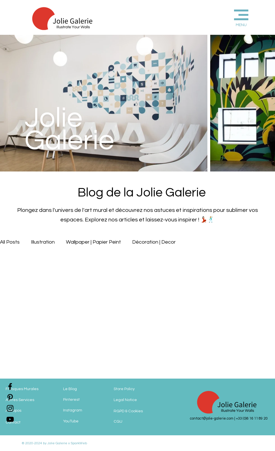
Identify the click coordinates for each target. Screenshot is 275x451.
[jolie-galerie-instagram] (10, 408)
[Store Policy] (134, 389)
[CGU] (130, 421)
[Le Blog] (85, 389)
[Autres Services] (28, 400)
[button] (232, 17)
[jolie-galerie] (10, 419)
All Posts (10, 242)
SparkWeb (78, 443)
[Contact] (28, 422)
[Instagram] (85, 410)
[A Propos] (28, 410)
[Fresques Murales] (28, 389)
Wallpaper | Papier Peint (93, 242)
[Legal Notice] (137, 400)
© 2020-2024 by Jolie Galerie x (46, 443)
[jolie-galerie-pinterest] (10, 397)
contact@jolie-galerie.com (211, 418)
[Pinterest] (85, 399)
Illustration (43, 242)
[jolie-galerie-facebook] (10, 386)
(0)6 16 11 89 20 (255, 418)
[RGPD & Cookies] (135, 411)
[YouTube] (85, 421)
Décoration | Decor (154, 242)
